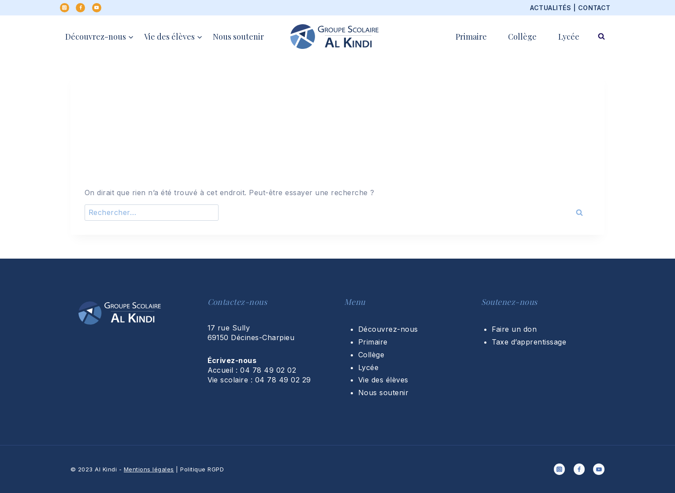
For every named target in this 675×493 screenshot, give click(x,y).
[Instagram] (64, 7)
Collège (522, 36)
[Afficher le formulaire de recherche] (601, 37)
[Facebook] (80, 7)
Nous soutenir (238, 36)
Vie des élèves (383, 379)
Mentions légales (149, 469)
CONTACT (594, 7)
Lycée (568, 36)
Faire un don (514, 329)
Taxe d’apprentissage (529, 341)
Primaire (471, 36)
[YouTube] (96, 7)
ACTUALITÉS (550, 7)
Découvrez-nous (388, 329)
